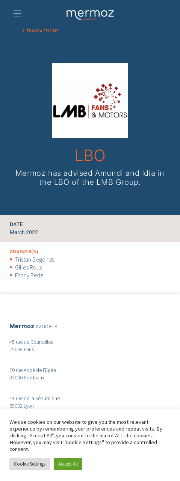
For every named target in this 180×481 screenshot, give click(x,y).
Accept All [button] (68, 464)
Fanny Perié (29, 275)
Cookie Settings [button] (29, 464)
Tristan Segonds (34, 259)
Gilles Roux (28, 267)
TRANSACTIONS (42, 30)
